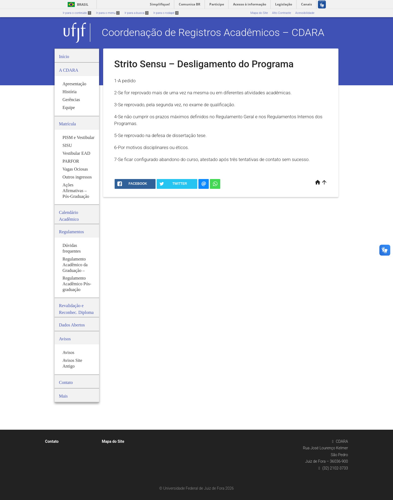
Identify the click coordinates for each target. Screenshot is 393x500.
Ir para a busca (136, 13)
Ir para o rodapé (165, 13)
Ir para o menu (108, 13)
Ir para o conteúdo (77, 13)
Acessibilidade (304, 13)
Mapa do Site (259, 13)
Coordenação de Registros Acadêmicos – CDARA (213, 32)
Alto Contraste (281, 13)
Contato (52, 441)
